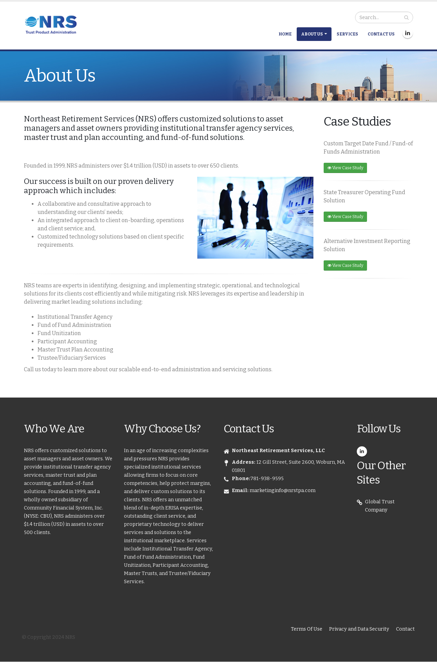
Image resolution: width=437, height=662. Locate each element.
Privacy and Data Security (359, 629)
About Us (312, 34)
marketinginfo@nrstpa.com (282, 490)
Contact (405, 629)
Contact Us (381, 34)
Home (285, 34)
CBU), (47, 516)
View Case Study (345, 168)
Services (347, 34)
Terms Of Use (306, 629)
